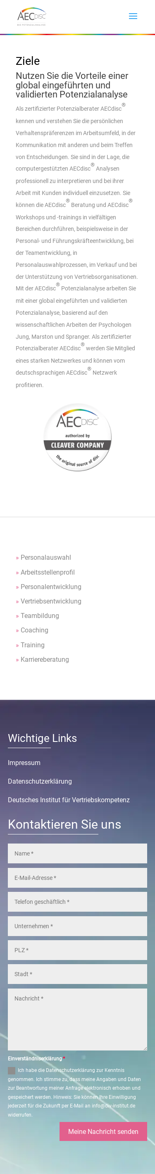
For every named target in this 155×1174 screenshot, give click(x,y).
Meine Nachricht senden (103, 1132)
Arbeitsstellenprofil (48, 572)
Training (33, 645)
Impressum (24, 763)
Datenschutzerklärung (40, 781)
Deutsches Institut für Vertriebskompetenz (69, 800)
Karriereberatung (45, 659)
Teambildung (40, 616)
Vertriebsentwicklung (51, 601)
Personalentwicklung (51, 587)
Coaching (34, 630)
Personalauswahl (46, 557)
